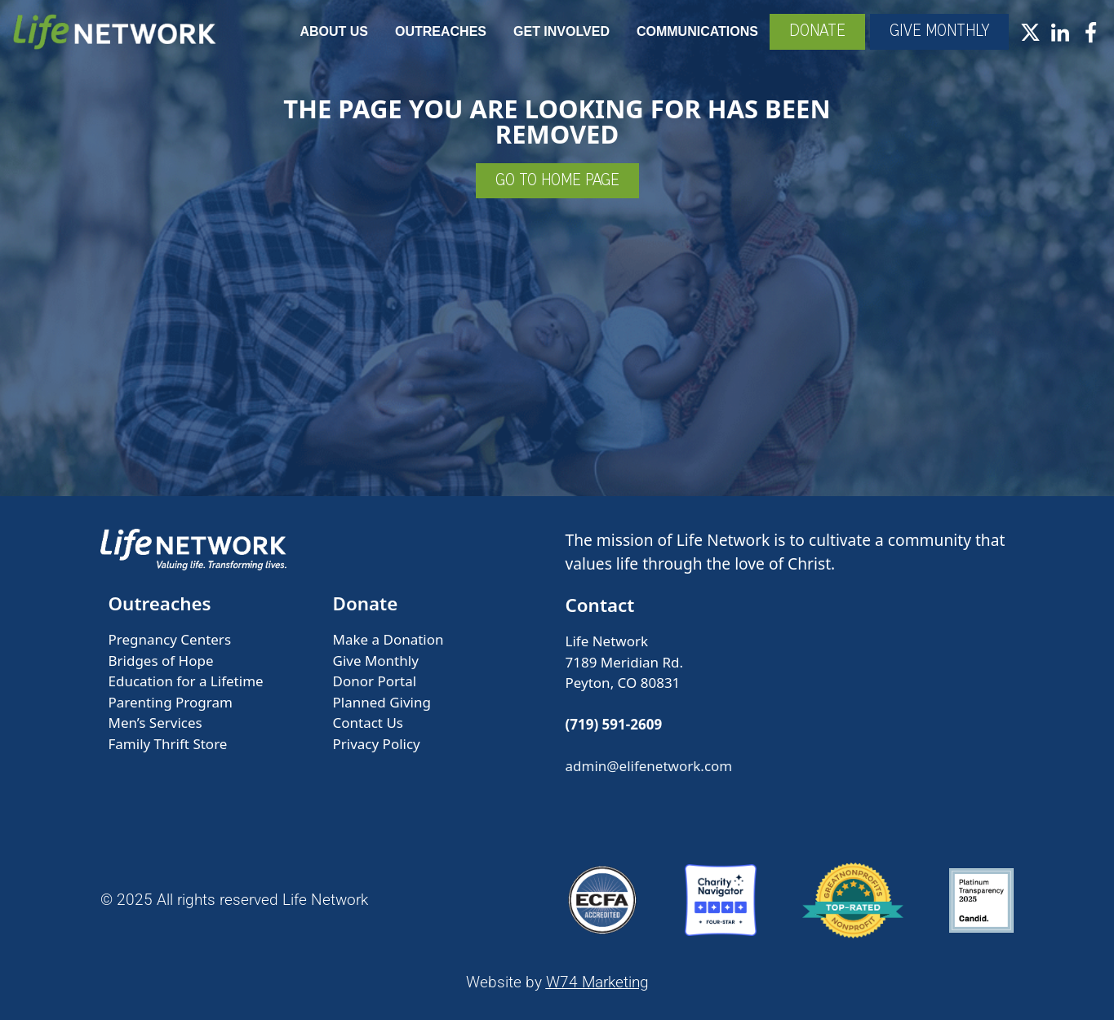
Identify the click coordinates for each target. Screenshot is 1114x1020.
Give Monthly (376, 660)
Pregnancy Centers (170, 639)
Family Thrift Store (168, 743)
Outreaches (440, 31)
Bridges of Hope (161, 660)
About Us (334, 31)
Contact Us (368, 722)
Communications (697, 31)
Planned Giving (382, 702)
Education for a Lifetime (186, 681)
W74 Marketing (597, 982)
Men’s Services (155, 722)
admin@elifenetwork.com (649, 765)
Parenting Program (171, 702)
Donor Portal (375, 681)
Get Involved (561, 31)
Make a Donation (388, 639)
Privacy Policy (376, 743)
